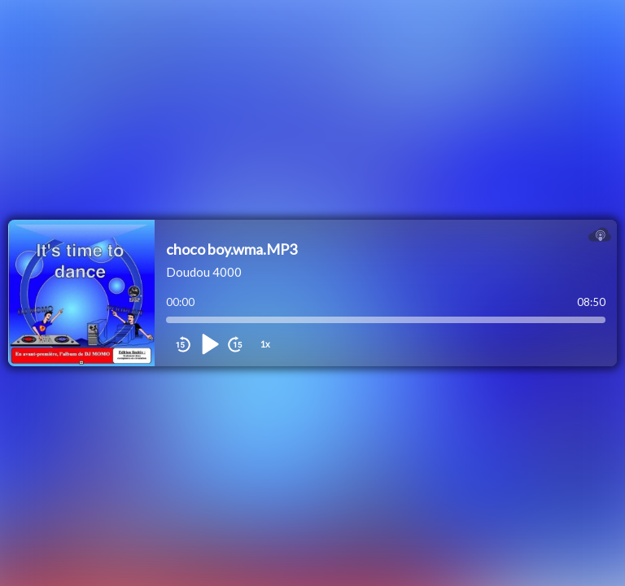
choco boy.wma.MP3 (231, 249)
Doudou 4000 (204, 272)
